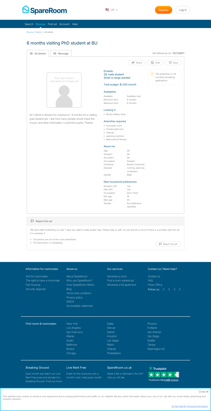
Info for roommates (37, 276)
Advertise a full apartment (121, 284)
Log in (183, 10)
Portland (152, 327)
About (77, 276)
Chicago (71, 353)
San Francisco (74, 332)
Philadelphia (114, 353)
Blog (69, 289)
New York (72, 323)
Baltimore (71, 344)
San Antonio (154, 332)
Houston (112, 336)
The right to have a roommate (43, 280)
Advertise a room (117, 276)
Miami (110, 344)
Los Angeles (73, 327)
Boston (70, 348)
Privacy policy (74, 297)
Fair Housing (33, 284)
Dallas (110, 323)
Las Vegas (113, 340)
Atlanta (70, 336)
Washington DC (156, 348)
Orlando (111, 348)
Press (155, 284)
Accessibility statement (79, 305)
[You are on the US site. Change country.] (111, 10)
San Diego (153, 336)
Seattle (151, 340)
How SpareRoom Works (80, 284)
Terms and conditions (78, 293)
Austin (70, 340)
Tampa (151, 344)
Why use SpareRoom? (79, 280)
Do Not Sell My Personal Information (190, 406)
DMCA (70, 301)
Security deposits (36, 289)
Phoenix (152, 323)
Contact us (154, 276)
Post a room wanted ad (120, 280)
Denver (111, 327)
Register (164, 10)
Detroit (110, 332)
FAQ (150, 280)
